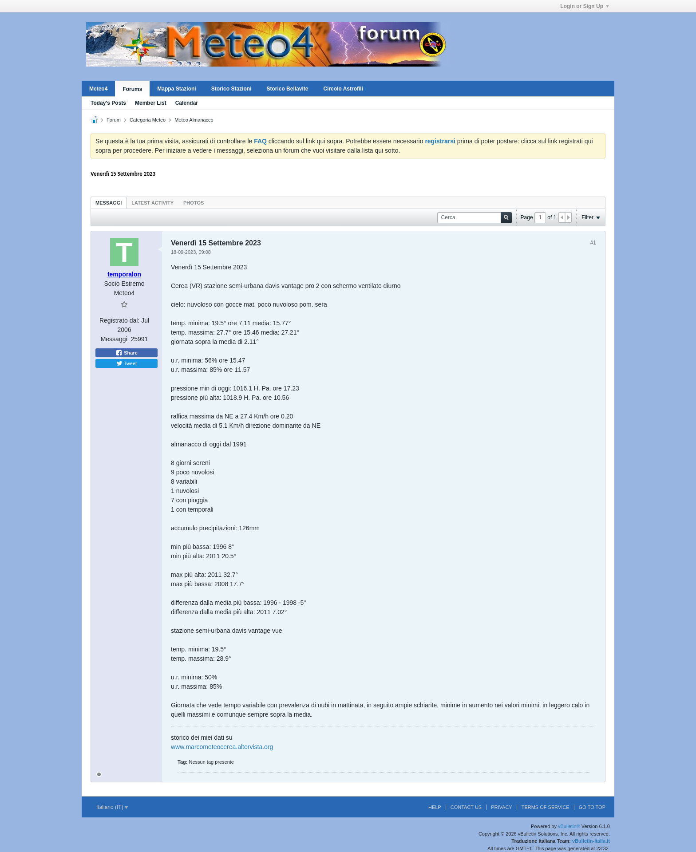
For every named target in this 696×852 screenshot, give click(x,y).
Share (126, 352)
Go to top (592, 807)
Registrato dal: (119, 320)
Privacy (501, 807)
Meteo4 (98, 89)
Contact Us (466, 807)
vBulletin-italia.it (591, 841)
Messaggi (108, 202)
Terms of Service (545, 807)
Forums (132, 89)
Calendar (186, 103)
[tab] (109, 203)
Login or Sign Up (584, 6)
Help (434, 807)
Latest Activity (152, 202)
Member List (150, 103)
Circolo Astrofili (343, 89)
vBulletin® (569, 826)
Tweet (126, 363)
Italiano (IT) (112, 807)
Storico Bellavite (287, 89)
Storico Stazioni (231, 89)
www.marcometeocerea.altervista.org (222, 746)
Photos (193, 202)
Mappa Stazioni (176, 89)
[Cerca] (474, 217)
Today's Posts (108, 103)
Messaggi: (115, 339)
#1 (593, 243)
